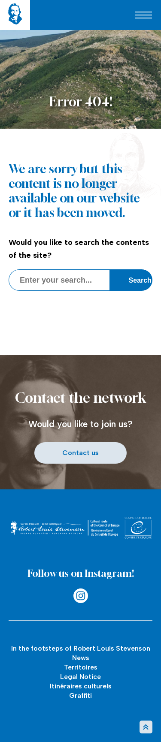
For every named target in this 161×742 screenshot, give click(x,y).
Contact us (80, 453)
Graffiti (80, 695)
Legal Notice (80, 677)
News (80, 658)
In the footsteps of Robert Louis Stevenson (80, 648)
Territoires (80, 667)
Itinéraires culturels (81, 686)
